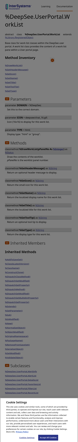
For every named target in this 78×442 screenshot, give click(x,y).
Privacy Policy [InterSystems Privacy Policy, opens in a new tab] (22, 433)
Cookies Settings (27, 439)
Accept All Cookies (48, 439)
